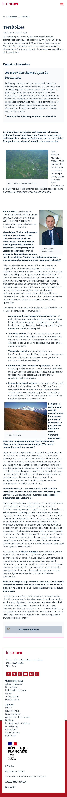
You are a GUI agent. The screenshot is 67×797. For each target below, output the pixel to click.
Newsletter (10, 787)
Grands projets (12, 699)
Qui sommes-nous (14, 681)
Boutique (9, 720)
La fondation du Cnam (15, 690)
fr (3, 17)
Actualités (12, 17)
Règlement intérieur (14, 771)
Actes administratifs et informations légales (25, 776)
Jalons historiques (13, 684)
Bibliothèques (11, 726)
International (11, 729)
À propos (9, 704)
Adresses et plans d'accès (17, 717)
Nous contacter (12, 714)
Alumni (8, 693)
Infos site (9, 766)
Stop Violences (12, 732)
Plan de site (10, 735)
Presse (8, 708)
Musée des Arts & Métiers (17, 723)
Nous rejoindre (12, 711)
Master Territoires (29, 551)
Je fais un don (11, 696)
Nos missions (11, 687)
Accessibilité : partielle (15, 782)
